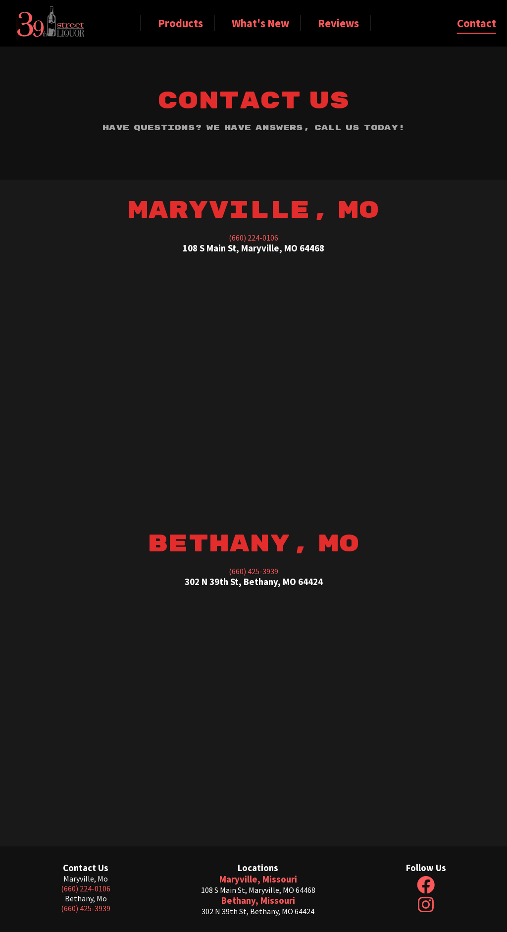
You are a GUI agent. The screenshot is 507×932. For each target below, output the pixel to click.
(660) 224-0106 (253, 238)
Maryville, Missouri (258, 879)
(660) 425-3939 (253, 571)
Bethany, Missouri (258, 900)
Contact (476, 23)
